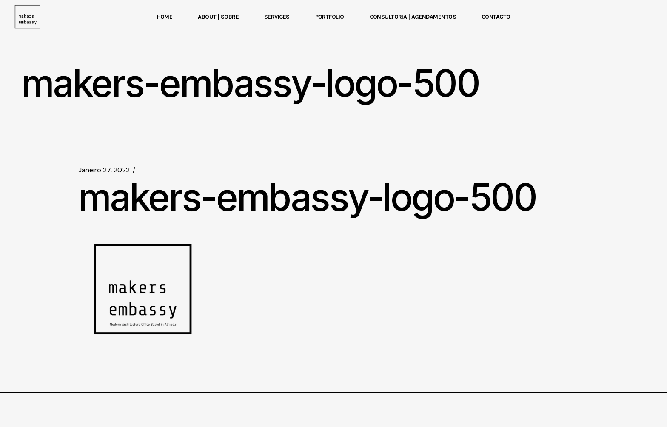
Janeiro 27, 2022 (104, 170)
